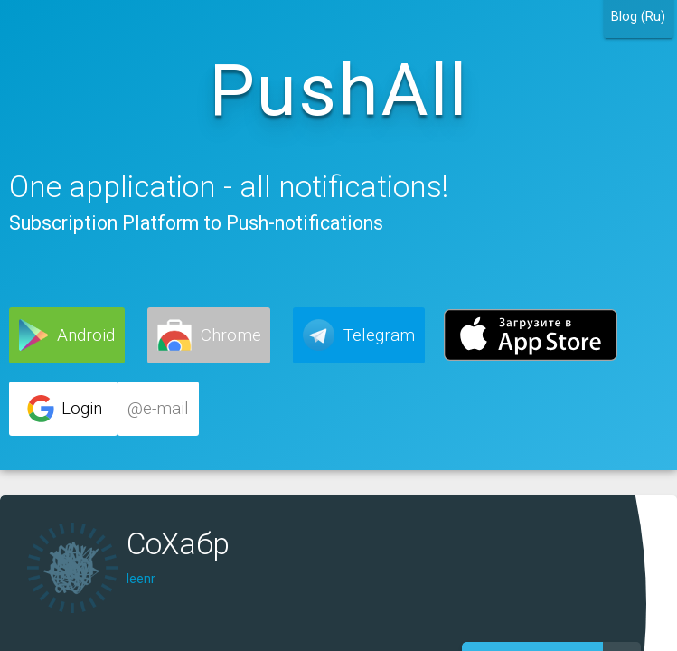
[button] (67, 335)
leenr (141, 578)
